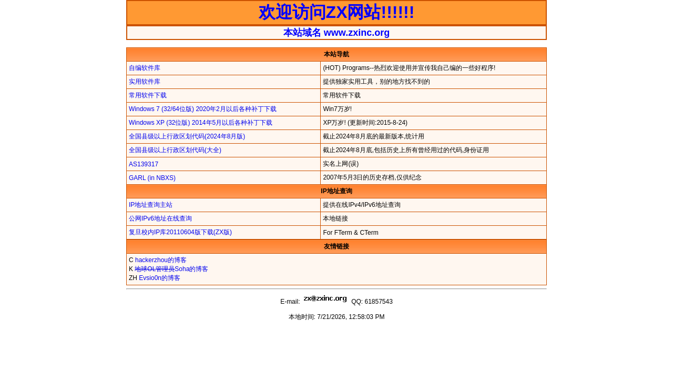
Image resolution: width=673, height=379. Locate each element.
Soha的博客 (171, 269)
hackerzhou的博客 (161, 260)
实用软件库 (144, 81)
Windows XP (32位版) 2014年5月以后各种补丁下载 (200, 122)
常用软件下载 (148, 95)
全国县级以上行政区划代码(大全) (175, 150)
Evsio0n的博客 (159, 278)
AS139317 (143, 164)
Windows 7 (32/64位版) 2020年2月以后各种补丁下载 (203, 109)
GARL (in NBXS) (152, 178)
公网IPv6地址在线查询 (160, 218)
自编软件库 (144, 68)
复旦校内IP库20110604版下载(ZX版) (180, 232)
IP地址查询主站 (150, 204)
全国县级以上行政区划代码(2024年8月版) (187, 136)
